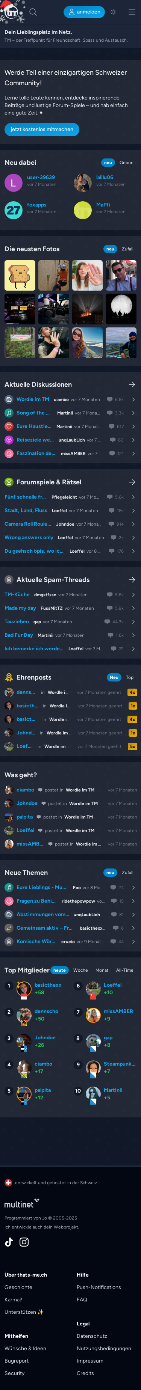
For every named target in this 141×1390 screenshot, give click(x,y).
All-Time (124, 970)
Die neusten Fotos (32, 249)
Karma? (13, 1300)
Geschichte (18, 1287)
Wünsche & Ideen (25, 1348)
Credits (85, 1373)
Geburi (126, 162)
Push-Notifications (99, 1287)
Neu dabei (20, 162)
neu (108, 162)
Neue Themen (26, 872)
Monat (102, 970)
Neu (114, 677)
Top (129, 677)
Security (14, 1373)
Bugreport (17, 1361)
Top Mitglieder (27, 970)
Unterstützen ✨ (24, 1312)
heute (59, 970)
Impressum (90, 1361)
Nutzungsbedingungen (104, 1348)
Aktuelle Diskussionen (38, 384)
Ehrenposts (28, 677)
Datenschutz (92, 1336)
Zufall (127, 249)
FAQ (82, 1300)
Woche (80, 970)
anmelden (84, 12)
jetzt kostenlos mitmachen (42, 129)
